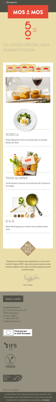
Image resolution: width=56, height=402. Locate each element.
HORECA (12, 134)
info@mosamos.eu (11, 321)
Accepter (46, 400)
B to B (10, 221)
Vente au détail (17, 178)
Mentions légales (11, 390)
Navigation (11, 2)
